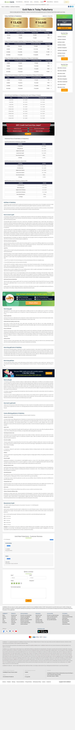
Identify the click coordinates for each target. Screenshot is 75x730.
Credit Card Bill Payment (25, 622)
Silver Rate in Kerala (62, 84)
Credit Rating (64, 622)
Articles (4, 616)
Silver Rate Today (39, 621)
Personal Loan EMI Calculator (53, 615)
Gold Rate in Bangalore (62, 47)
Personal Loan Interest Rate (26, 615)
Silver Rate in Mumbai (62, 70)
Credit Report (64, 618)
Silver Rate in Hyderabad (62, 81)
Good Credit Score (65, 621)
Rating (12, 580)
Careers (43, 681)
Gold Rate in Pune (61, 55)
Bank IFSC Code (39, 615)
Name (12, 575)
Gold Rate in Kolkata (62, 44)
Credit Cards (26, 1)
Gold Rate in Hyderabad (62, 50)
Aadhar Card (38, 616)
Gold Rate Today (39, 619)
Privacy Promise (28, 681)
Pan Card (37, 618)
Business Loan (14, 619)
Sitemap (13, 681)
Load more (64, 58)
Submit (28, 600)
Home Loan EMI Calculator (52, 616)
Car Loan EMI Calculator (51, 619)
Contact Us (56, 1)
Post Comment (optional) (15, 586)
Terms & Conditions (20, 681)
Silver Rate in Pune (61, 87)
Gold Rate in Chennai (62, 36)
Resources (5, 622)
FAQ (3, 619)
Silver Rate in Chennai (62, 67)
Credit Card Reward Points (67, 616)
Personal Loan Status (25, 621)
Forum (4, 621)
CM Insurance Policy (37, 681)
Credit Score (13, 622)
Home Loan (13, 618)
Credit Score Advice (66, 624)
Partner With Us (50, 1)
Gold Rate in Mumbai (62, 39)
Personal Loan (14, 615)
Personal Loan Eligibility (25, 616)
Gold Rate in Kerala (61, 53)
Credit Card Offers (65, 615)
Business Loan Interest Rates (26, 619)
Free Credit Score (19, 1)
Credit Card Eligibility (25, 618)
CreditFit (43, 1)
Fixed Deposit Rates (39, 622)
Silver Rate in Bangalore (62, 78)
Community (36, 1)
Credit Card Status (24, 624)
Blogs (4, 615)
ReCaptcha (31, 580)
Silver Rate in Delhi (61, 73)
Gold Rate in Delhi (61, 42)
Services (4, 681)
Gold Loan (13, 621)
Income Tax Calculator (51, 618)
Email (30, 575)
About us (4, 618)
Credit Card (13, 616)
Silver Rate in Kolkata (62, 76)
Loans (31, 1)
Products (9, 681)
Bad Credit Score (65, 619)
